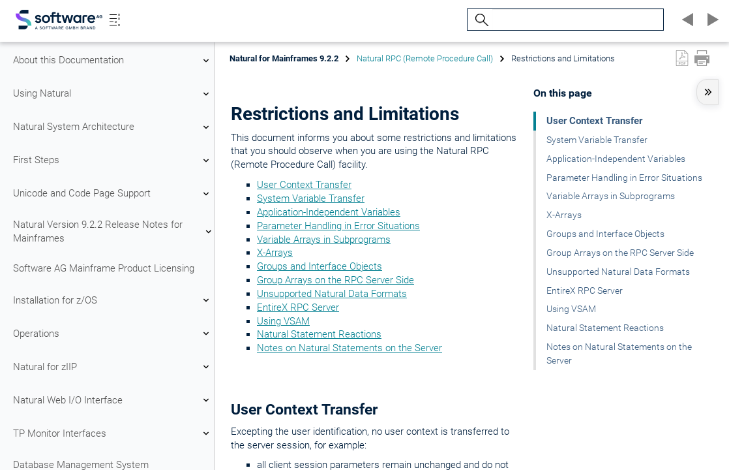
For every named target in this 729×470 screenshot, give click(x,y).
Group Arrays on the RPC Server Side (335, 280)
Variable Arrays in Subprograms (324, 239)
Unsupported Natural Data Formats (332, 294)
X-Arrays (275, 252)
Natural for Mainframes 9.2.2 (284, 58)
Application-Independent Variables (328, 212)
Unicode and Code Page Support (113, 193)
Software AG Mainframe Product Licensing (103, 268)
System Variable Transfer (310, 198)
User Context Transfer (304, 185)
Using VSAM (283, 321)
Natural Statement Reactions (319, 334)
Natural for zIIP (113, 366)
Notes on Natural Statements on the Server (349, 348)
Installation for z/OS (113, 300)
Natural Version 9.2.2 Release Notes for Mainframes (113, 231)
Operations (113, 333)
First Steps (113, 160)
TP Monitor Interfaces (113, 433)
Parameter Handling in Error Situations (338, 226)
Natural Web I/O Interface (113, 400)
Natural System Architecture (113, 127)
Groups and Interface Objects (319, 266)
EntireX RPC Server (298, 307)
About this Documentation (113, 60)
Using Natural (113, 94)
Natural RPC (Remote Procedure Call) (425, 58)
